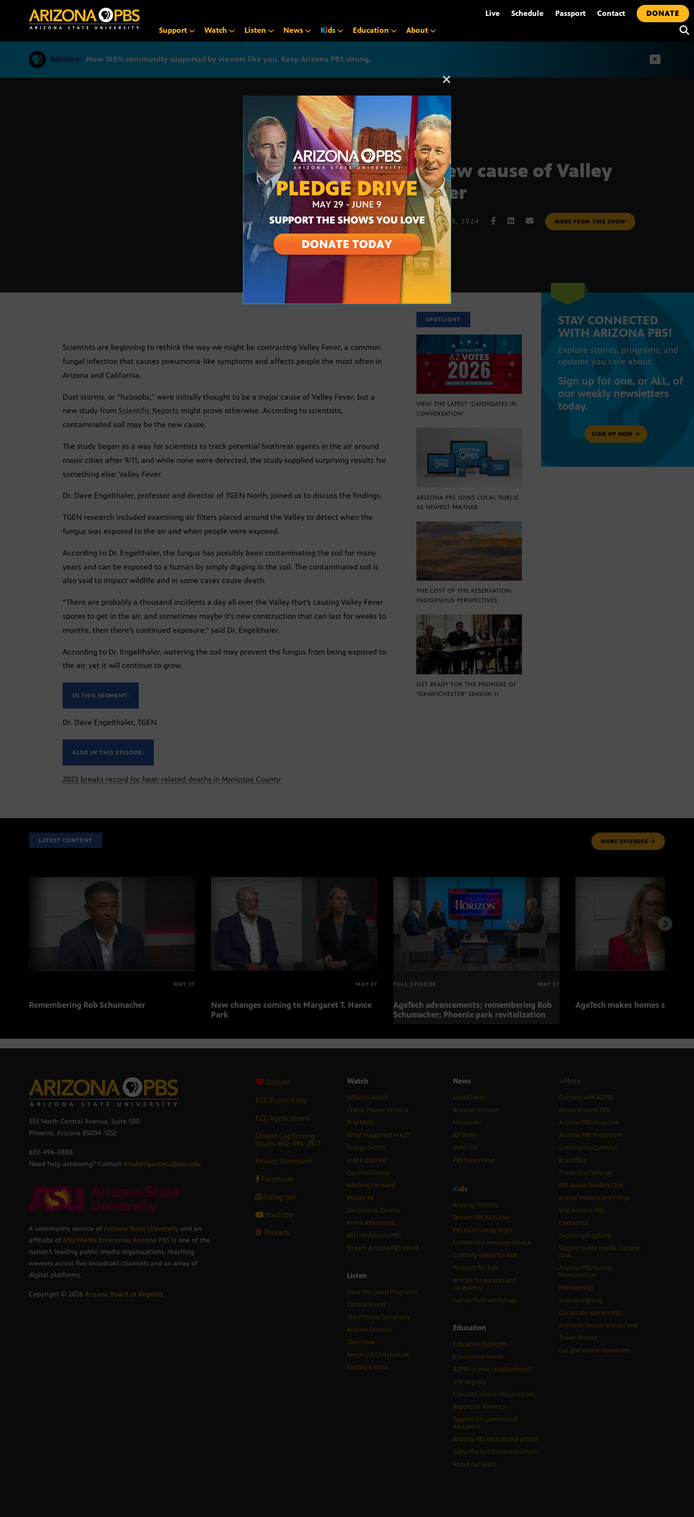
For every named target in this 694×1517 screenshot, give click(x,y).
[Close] (446, 84)
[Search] (682, 30)
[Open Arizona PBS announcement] (347, 100)
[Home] (84, 18)
